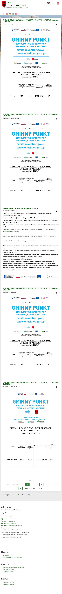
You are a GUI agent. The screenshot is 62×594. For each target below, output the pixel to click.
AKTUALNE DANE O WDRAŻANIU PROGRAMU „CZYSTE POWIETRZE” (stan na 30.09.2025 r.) (30, 115)
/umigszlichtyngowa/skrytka (14, 525)
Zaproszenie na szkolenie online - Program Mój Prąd (20, 208)
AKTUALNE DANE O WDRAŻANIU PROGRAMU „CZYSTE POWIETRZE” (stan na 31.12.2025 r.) (30, 21)
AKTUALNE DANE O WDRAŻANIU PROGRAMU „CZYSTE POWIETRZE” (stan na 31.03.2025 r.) (30, 383)
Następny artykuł (30, 488)
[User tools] (57, 25)
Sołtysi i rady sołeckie (8, 569)
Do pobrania (6, 555)
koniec (40, 488)
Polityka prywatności (8, 582)
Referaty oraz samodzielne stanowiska (13, 567)
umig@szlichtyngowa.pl (10, 523)
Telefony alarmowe (8, 571)
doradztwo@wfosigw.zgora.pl (11, 231)
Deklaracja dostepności (9, 584)
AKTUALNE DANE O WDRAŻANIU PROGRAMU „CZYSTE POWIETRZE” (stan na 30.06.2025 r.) (30, 289)
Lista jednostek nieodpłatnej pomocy (12, 557)
